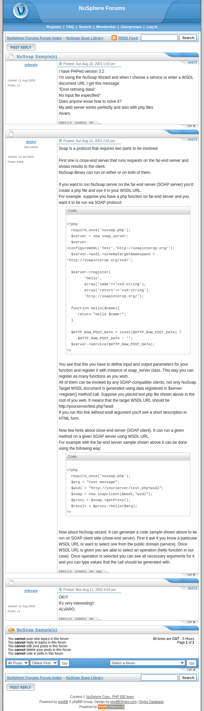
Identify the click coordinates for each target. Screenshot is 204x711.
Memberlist (106, 27)
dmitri (31, 142)
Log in (152, 27)
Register (53, 27)
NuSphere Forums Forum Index (34, 38)
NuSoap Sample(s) (37, 630)
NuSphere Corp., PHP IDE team (110, 697)
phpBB (63, 702)
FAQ (70, 27)
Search (85, 27)
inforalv (31, 65)
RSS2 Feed (125, 38)
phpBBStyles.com (123, 702)
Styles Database (151, 702)
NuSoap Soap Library (85, 38)
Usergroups (131, 27)
